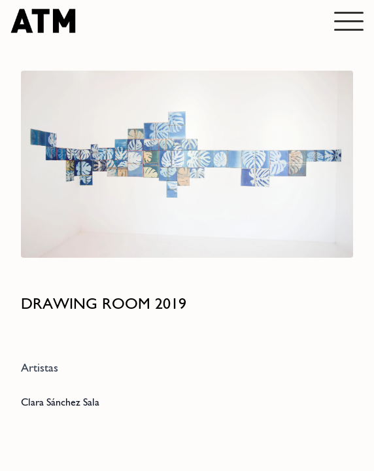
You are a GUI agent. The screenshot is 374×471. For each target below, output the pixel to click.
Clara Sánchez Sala (60, 402)
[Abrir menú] (349, 21)
